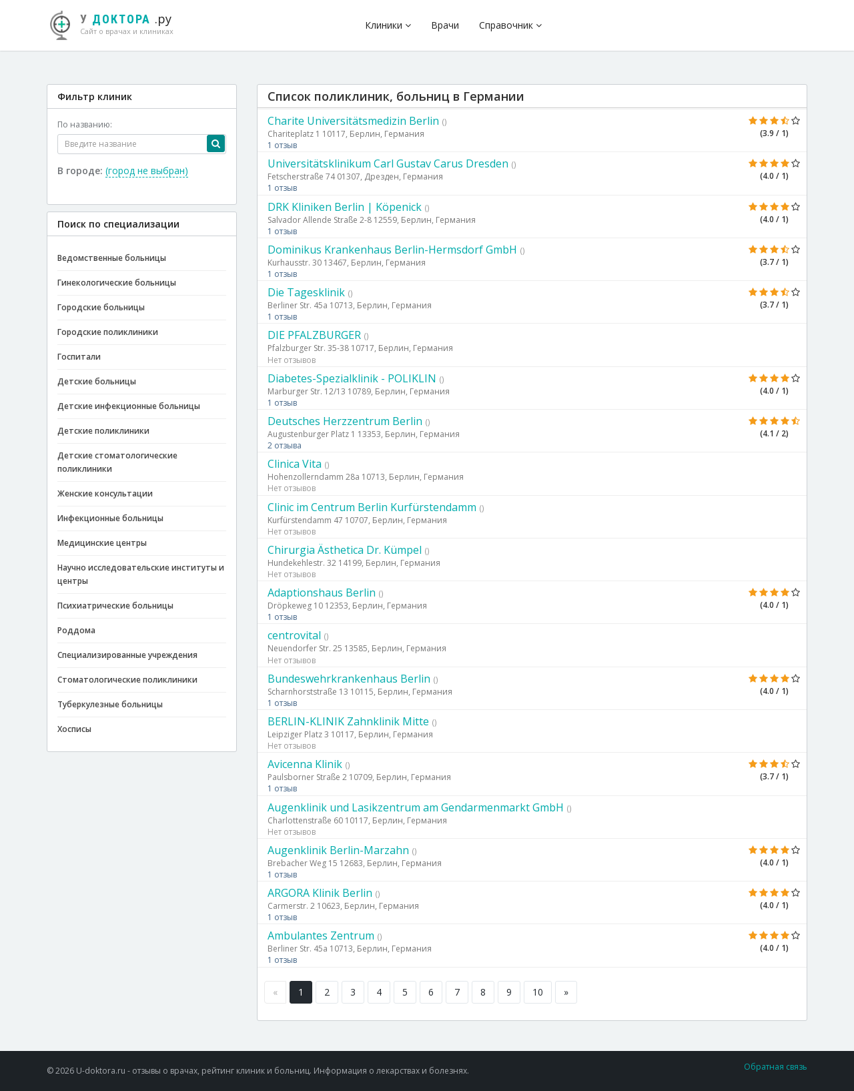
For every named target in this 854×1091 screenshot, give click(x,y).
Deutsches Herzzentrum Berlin (345, 421)
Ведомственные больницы (111, 258)
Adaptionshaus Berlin (322, 592)
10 (537, 992)
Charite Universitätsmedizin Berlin (353, 120)
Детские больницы (96, 381)
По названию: (84, 124)
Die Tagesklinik (306, 292)
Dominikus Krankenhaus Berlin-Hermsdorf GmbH (392, 249)
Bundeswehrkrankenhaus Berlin (349, 678)
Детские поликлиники (103, 430)
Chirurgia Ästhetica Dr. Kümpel (345, 549)
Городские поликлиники (107, 332)
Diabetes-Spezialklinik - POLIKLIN (352, 378)
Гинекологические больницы (116, 282)
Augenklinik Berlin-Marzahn (338, 850)
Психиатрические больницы (115, 605)
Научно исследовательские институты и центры (140, 574)
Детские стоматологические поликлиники (117, 462)
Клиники (388, 25)
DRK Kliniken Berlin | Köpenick (345, 207)
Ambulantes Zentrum (321, 935)
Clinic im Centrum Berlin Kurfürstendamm (372, 507)
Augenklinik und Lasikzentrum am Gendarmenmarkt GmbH (416, 807)
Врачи (445, 25)
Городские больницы (101, 307)
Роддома (76, 630)
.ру (117, 23)
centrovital (294, 635)
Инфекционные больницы (110, 518)
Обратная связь (775, 1066)
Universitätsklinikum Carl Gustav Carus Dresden (388, 163)
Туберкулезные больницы (110, 704)
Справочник (510, 25)
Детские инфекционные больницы (128, 406)
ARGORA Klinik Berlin (320, 892)
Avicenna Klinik (305, 764)
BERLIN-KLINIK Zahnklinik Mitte (348, 721)
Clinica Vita (295, 463)
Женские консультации (105, 493)
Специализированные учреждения (127, 655)
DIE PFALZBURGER (314, 335)
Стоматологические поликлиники (127, 679)
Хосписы (74, 729)
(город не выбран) (146, 170)
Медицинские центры (102, 543)
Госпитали (79, 356)
